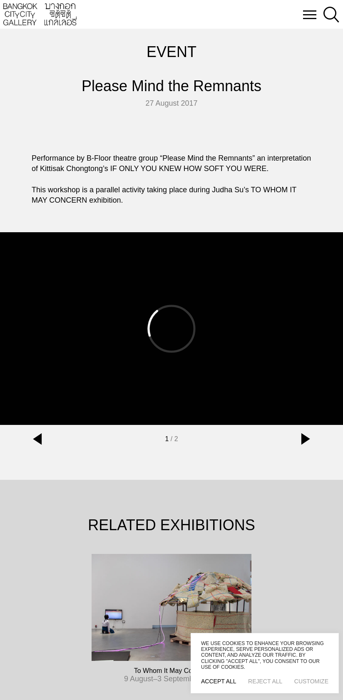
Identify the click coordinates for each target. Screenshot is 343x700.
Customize (311, 681)
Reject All (265, 681)
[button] (37, 439)
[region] (265, 663)
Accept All (218, 681)
